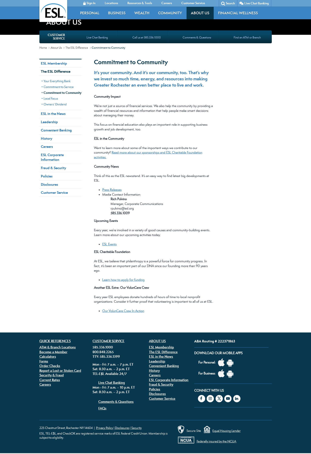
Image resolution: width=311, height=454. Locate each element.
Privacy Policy (104, 428)
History (46, 138)
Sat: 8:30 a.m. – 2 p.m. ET (111, 369)
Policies (46, 176)
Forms (43, 361)
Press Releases (112, 190)
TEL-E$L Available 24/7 (110, 373)
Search (230, 3)
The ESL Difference (77, 47)
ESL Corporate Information (52, 157)
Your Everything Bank (57, 81)
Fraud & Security (53, 168)
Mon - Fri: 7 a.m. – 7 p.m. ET (113, 364)
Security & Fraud (51, 375)
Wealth (141, 13)
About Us (200, 13)
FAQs (102, 408)
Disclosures (49, 184)
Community (170, 13)
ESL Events (109, 244)
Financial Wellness (238, 13)
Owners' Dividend (55, 104)
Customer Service (54, 192)
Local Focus (51, 98)
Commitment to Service (59, 87)
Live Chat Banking (256, 3)
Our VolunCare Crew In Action (123, 311)
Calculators (47, 356)
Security (136, 428)
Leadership (49, 122)
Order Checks (49, 366)
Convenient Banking (56, 130)
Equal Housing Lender (226, 431)
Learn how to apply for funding (123, 280)
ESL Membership (54, 63)
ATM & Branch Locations (57, 347)
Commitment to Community (63, 92)
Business (117, 13)
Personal (89, 13)
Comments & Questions (116, 401)
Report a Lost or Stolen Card (60, 370)
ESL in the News (53, 113)
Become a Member (53, 352)
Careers (47, 146)
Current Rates (49, 380)
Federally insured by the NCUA (216, 441)
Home (43, 47)
